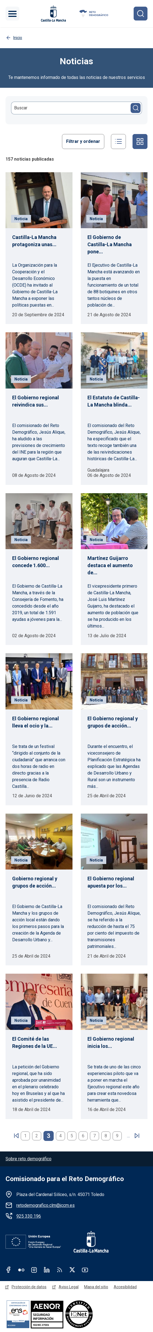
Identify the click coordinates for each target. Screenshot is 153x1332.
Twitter (72, 1270)
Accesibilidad (125, 1287)
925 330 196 (28, 1216)
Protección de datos (29, 1287)
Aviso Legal (69, 1287)
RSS (59, 1270)
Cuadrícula (140, 141)
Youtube (85, 1270)
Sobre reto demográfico (28, 1158)
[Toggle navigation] (12, 13)
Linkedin (46, 1270)
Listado (118, 141)
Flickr (21, 1270)
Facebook (8, 1270)
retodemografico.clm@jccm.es (45, 1205)
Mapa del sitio (96, 1287)
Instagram (34, 1270)
